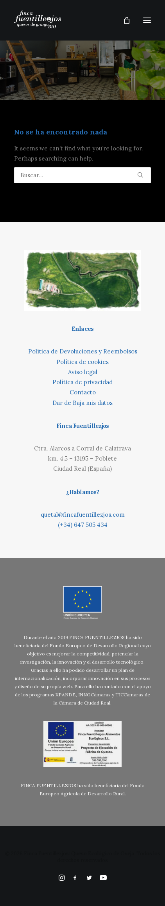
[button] (147, 20)
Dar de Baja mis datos (82, 402)
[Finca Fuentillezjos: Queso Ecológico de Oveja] (37, 20)
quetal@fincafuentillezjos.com (83, 514)
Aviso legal (82, 372)
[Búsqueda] (82, 175)
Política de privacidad (82, 382)
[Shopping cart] (123, 20)
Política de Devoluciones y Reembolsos (82, 351)
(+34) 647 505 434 (83, 524)
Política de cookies (82, 362)
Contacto (83, 392)
